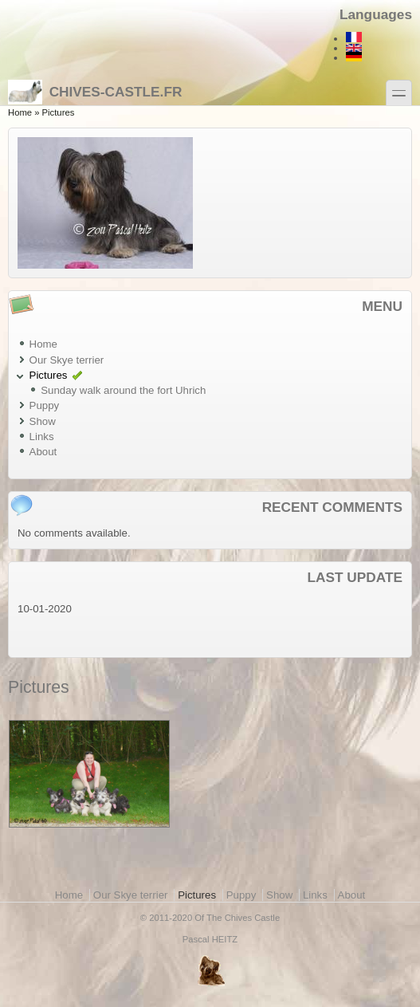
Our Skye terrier (66, 360)
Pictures (48, 375)
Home (20, 112)
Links (41, 437)
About (43, 452)
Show (42, 421)
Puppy (44, 405)
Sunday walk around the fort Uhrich (123, 390)
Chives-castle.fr (95, 92)
